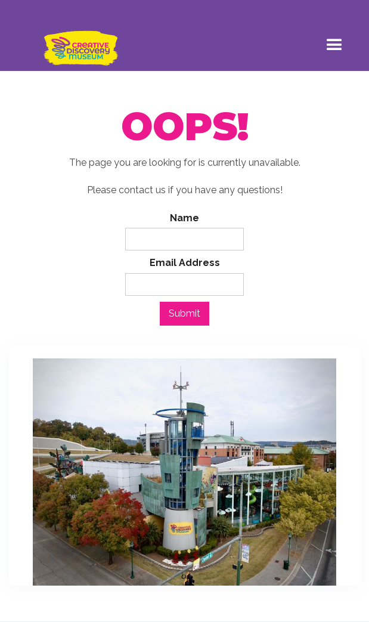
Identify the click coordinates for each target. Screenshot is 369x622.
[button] (334, 42)
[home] (77, 42)
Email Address (185, 262)
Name (184, 218)
